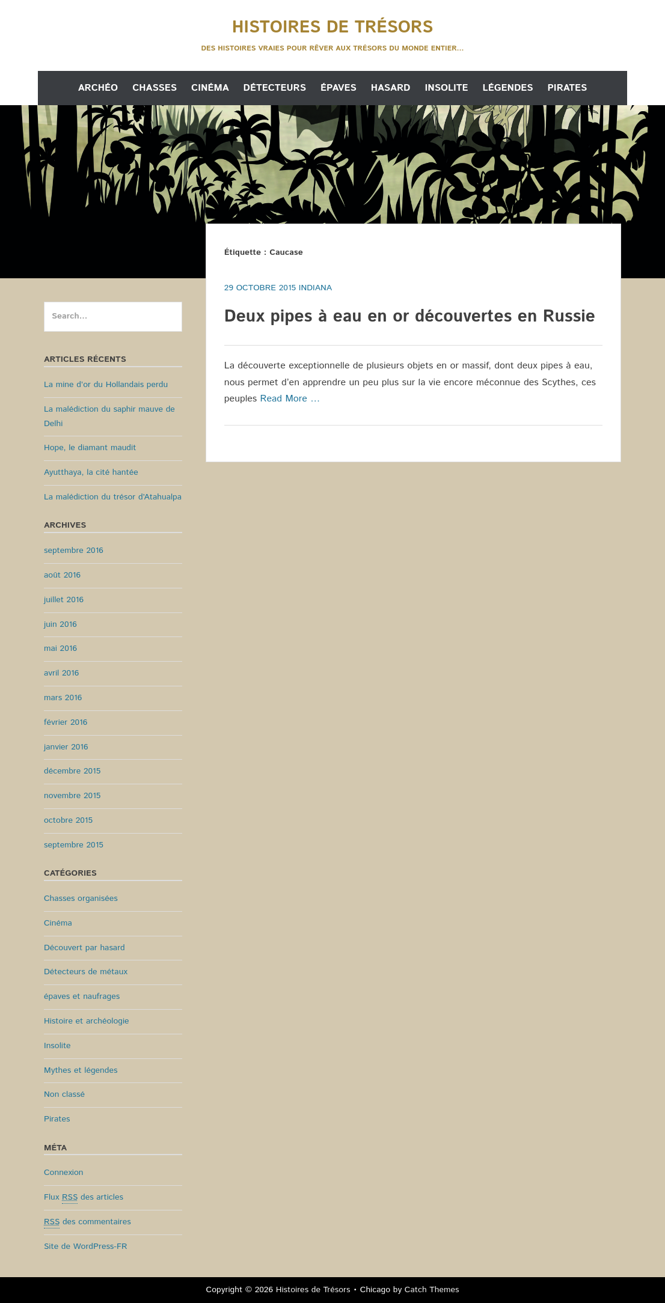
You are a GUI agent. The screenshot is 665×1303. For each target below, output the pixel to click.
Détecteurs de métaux (85, 972)
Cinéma (210, 88)
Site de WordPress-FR (85, 1246)
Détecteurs (275, 88)
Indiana (315, 288)
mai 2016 (60, 648)
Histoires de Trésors (332, 28)
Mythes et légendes (80, 1070)
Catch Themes (432, 1290)
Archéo (98, 88)
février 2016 (65, 722)
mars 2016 (63, 698)
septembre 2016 (73, 551)
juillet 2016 (64, 600)
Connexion (64, 1173)
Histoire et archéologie (86, 1021)
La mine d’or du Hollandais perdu (106, 385)
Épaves (338, 88)
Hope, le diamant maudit (90, 448)
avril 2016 (61, 673)
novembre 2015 (72, 796)
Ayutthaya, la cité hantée (91, 472)
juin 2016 (60, 624)
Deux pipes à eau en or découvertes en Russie (409, 317)
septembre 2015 (73, 845)
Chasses (154, 88)
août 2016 (62, 575)
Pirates (567, 88)
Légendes (508, 88)
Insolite (446, 88)
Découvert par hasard (84, 948)
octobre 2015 (68, 820)
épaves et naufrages (82, 996)
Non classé (64, 1094)
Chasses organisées (81, 899)
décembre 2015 (72, 771)
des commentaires (87, 1222)
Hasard (391, 88)
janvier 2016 (66, 747)
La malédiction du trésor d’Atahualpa (113, 497)
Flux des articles (83, 1197)
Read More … (290, 399)
